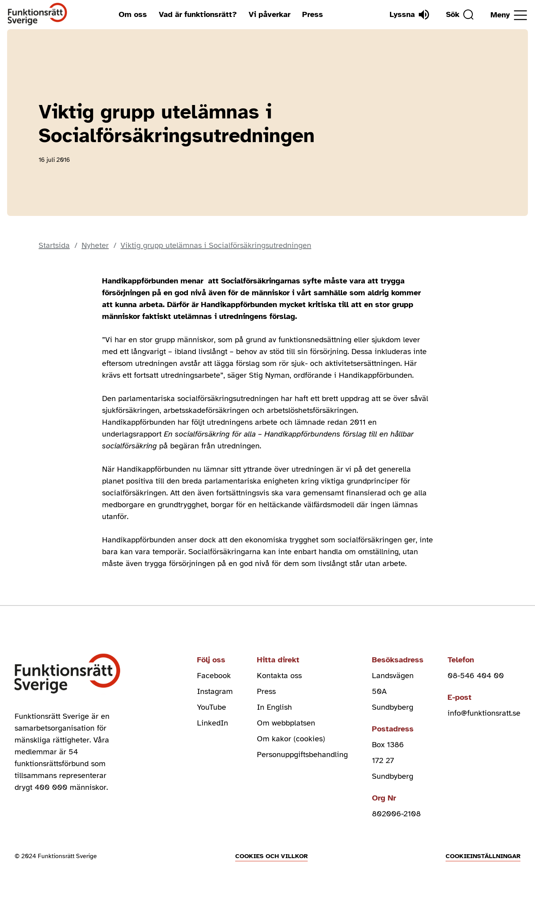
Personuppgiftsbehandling (302, 754)
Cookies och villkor (271, 856)
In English (274, 707)
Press (312, 14)
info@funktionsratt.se (484, 713)
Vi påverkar (269, 14)
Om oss (133, 14)
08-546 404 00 (476, 676)
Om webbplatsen (286, 723)
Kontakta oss (279, 676)
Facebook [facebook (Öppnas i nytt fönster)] (214, 676)
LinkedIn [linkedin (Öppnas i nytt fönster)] (212, 723)
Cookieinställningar (483, 856)
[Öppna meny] (508, 15)
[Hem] (37, 14)
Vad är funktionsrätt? (198, 14)
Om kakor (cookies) (291, 739)
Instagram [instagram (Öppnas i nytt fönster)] (215, 691)
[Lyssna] (409, 14)
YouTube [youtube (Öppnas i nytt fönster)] (211, 707)
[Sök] (460, 14)
